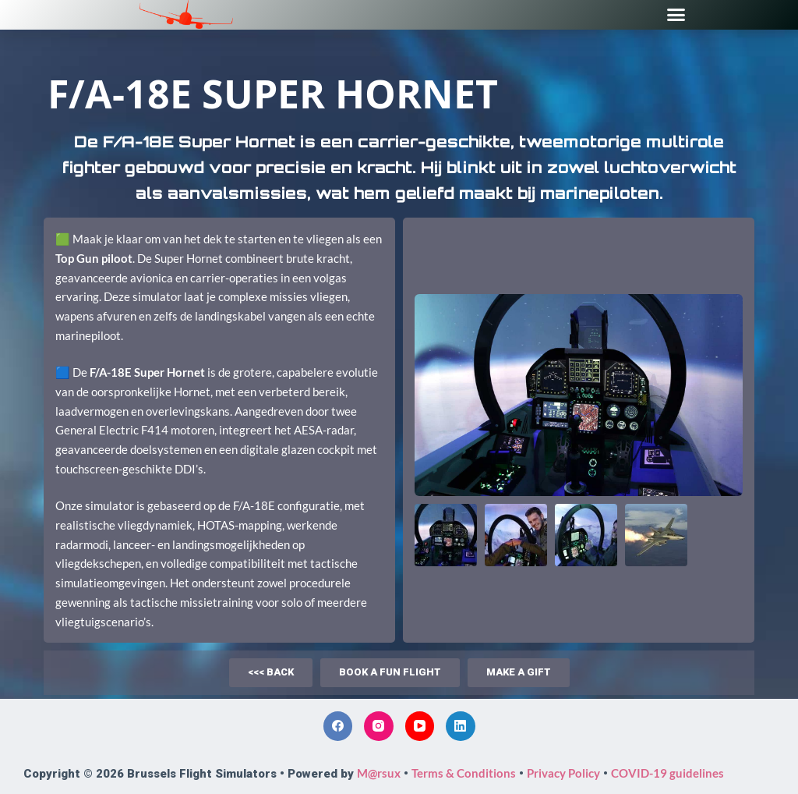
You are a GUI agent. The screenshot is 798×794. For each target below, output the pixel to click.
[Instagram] (379, 726)
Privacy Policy (563, 773)
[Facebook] (338, 726)
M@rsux (379, 773)
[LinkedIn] (460, 726)
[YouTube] (420, 726)
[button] (676, 15)
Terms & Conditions (463, 773)
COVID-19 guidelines (667, 773)
